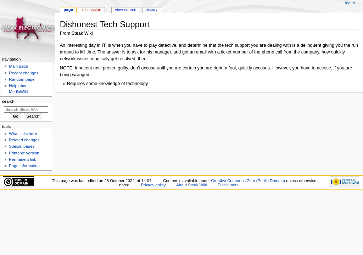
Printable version (24, 153)
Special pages (21, 146)
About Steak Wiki (191, 185)
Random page (21, 79)
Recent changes (23, 73)
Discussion (91, 9)
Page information (24, 166)
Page (68, 9)
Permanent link (22, 159)
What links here (23, 133)
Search (8, 101)
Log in (350, 3)
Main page (18, 66)
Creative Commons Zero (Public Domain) (248, 180)
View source (125, 9)
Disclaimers (228, 185)
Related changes (24, 140)
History (152, 9)
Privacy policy (153, 185)
